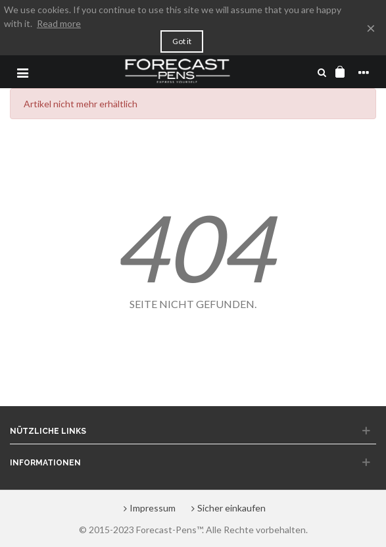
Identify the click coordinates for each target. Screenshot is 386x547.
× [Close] (370, 27)
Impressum (148, 507)
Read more (59, 23)
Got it (181, 41)
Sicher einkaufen (227, 507)
